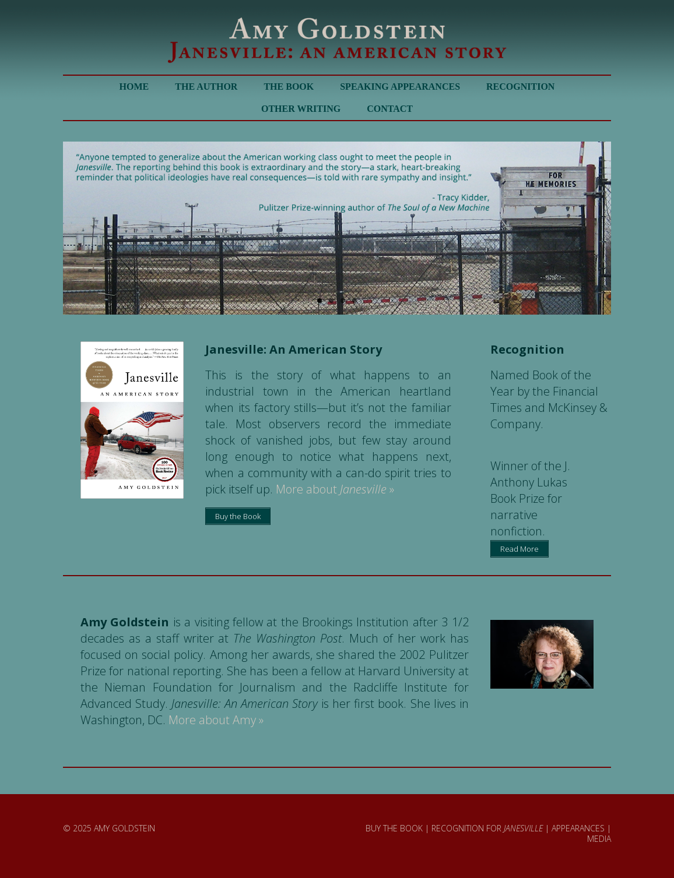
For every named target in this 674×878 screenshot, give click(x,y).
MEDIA (599, 838)
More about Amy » (216, 720)
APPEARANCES (578, 828)
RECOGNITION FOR (487, 828)
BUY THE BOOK (394, 828)
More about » (335, 489)
